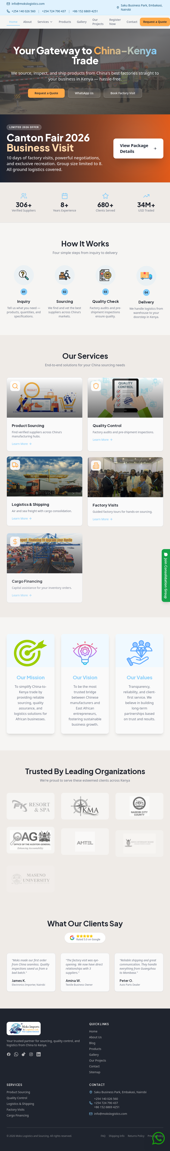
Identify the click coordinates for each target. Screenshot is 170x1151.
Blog (92, 1043)
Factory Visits (15, 1109)
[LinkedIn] (38, 1054)
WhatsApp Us (84, 93)
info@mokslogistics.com (28, 4)
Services (45, 22)
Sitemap (94, 1072)
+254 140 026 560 (23, 11)
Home (13, 23)
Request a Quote (46, 93)
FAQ (103, 1136)
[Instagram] (31, 1054)
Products (65, 22)
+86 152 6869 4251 (85, 11)
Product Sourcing (18, 1092)
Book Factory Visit (122, 93)
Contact (132, 22)
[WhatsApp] (16, 1054)
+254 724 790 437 (54, 11)
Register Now (115, 22)
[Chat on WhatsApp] (158, 1139)
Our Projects (98, 22)
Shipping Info (117, 1136)
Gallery (82, 22)
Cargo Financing (18, 1115)
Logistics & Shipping (20, 1104)
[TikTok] (24, 1054)
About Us (95, 1037)
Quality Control (17, 1098)
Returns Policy (136, 1136)
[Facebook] (9, 1054)
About (27, 22)
